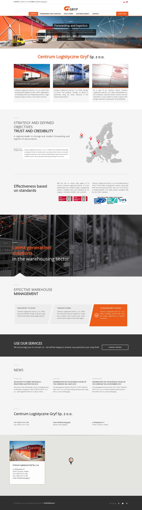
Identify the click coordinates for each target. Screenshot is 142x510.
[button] (71, 461)
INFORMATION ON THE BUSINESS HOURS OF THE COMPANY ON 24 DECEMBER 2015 (108, 383)
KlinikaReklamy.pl (49, 503)
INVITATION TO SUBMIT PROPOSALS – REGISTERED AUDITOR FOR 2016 (28, 383)
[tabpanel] (71, 246)
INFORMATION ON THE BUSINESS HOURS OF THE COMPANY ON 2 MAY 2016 (69, 383)
